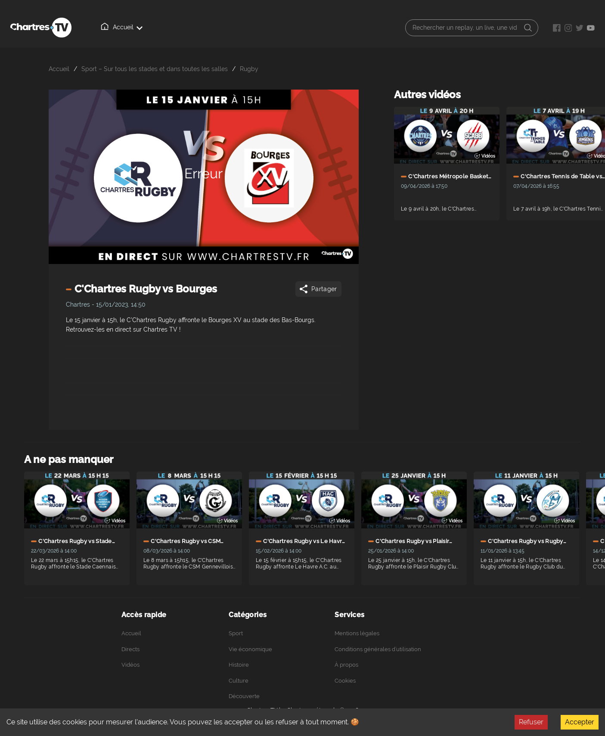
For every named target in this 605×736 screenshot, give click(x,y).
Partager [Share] (317, 289)
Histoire (239, 664)
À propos (223, 27)
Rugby (249, 68)
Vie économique (250, 649)
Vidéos (183, 27)
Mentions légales (357, 633)
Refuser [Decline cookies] (531, 722)
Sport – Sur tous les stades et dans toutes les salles (154, 68)
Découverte (244, 696)
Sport (236, 633)
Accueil (108, 27)
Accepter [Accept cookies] (579, 722)
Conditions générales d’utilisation (378, 649)
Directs (146, 27)
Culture (238, 680)
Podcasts (265, 27)
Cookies (345, 680)
